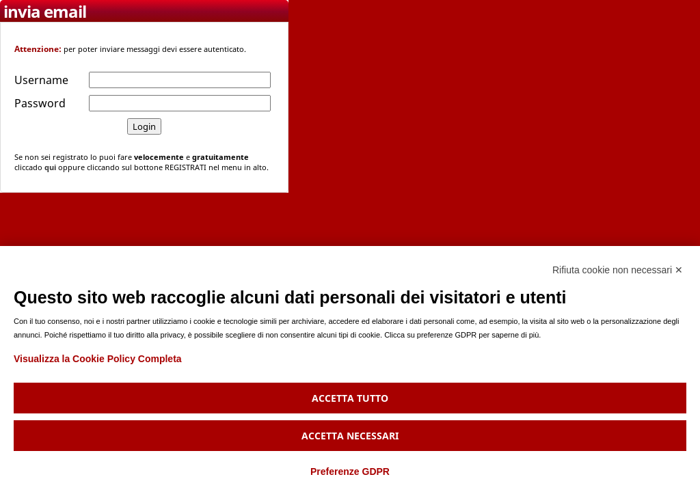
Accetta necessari (350, 435)
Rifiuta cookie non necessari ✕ (617, 269)
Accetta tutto (350, 398)
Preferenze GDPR (350, 471)
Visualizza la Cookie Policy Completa (98, 358)
